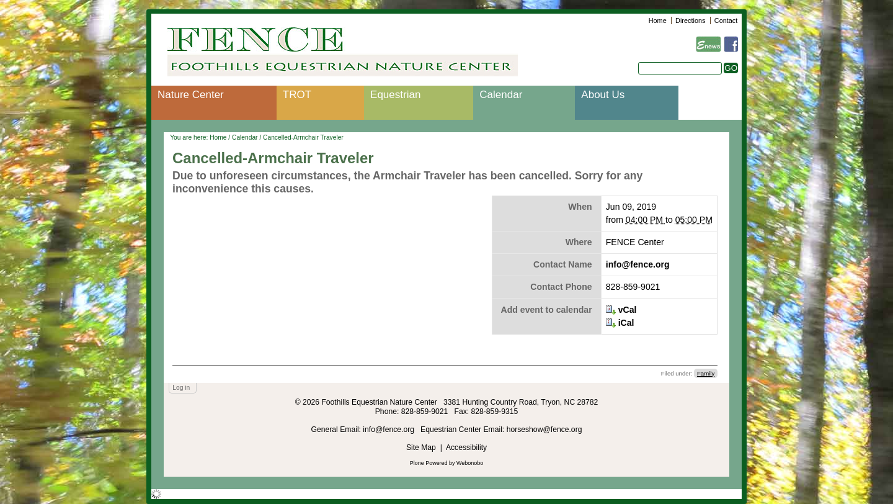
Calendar (500, 95)
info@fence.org (638, 264)
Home (658, 20)
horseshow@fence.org (544, 429)
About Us (602, 95)
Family (705, 373)
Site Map (421, 447)
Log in (181, 387)
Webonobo (469, 463)
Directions (690, 20)
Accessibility (466, 447)
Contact (725, 20)
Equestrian (395, 95)
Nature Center (191, 95)
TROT (297, 95)
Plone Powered (429, 463)
